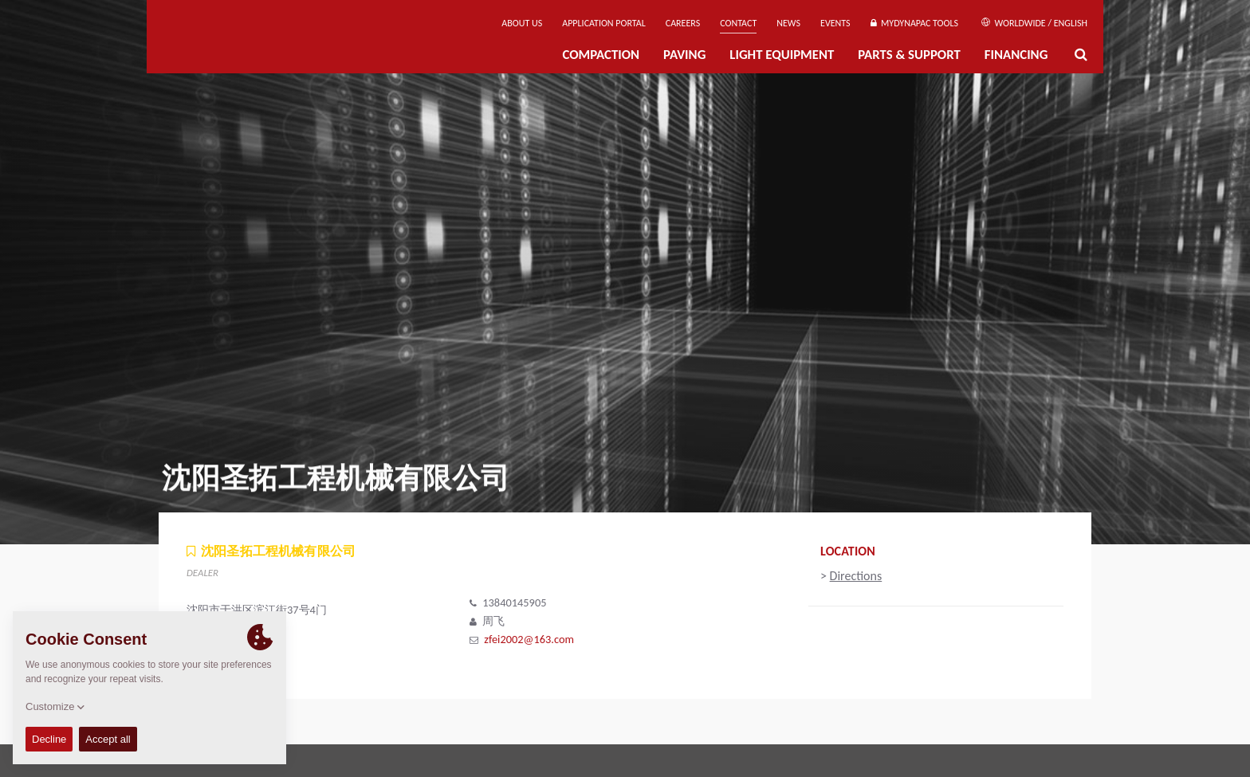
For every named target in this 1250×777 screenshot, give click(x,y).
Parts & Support (909, 54)
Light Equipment (781, 54)
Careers (683, 23)
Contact (738, 23)
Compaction (600, 54)
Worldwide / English (1034, 23)
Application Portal (604, 23)
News (788, 23)
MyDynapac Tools (914, 23)
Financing (1016, 54)
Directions (856, 575)
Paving (684, 54)
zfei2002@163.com (529, 639)
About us (521, 23)
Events (835, 23)
